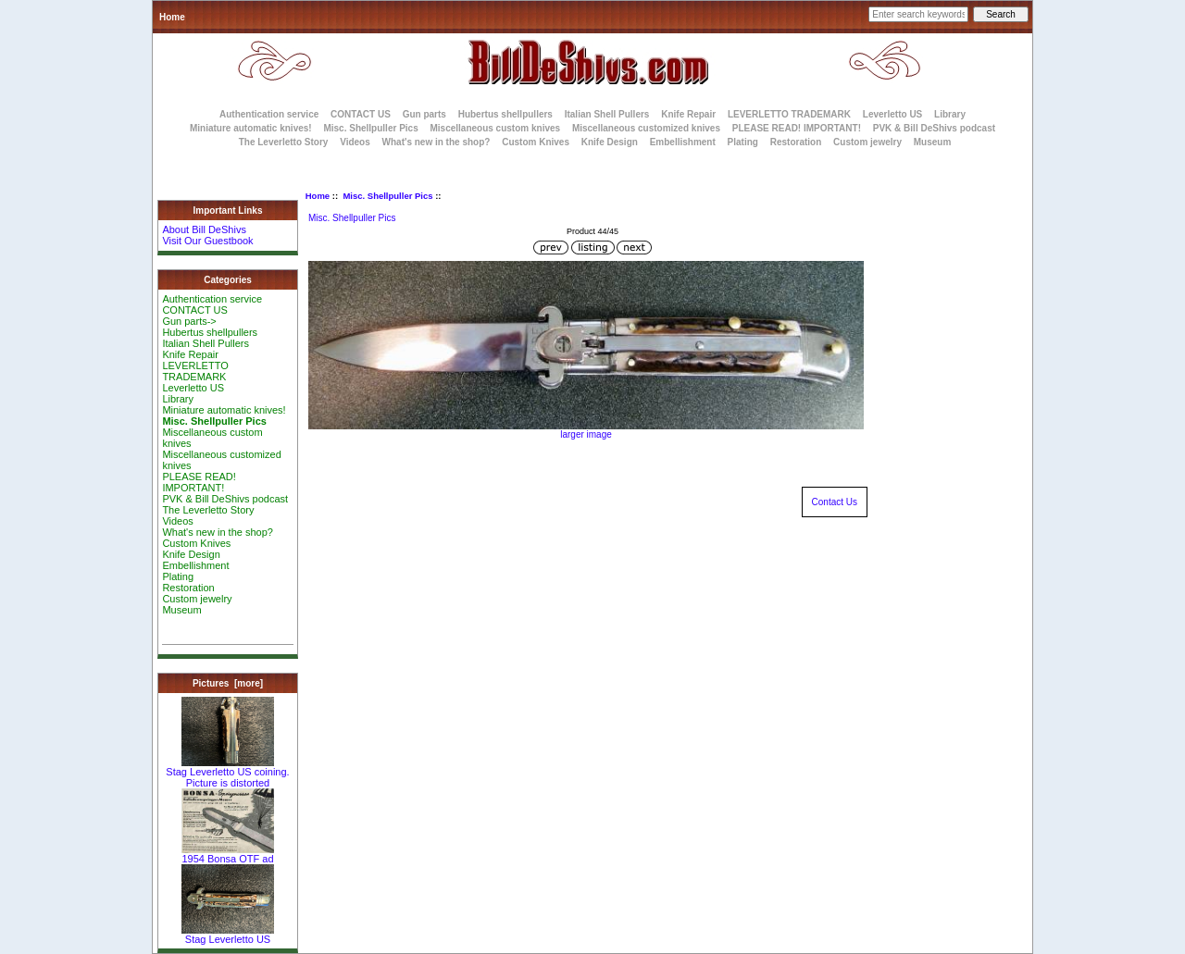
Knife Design (609, 142)
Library (950, 114)
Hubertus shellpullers (505, 114)
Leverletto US (892, 114)
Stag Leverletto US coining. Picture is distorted (227, 772)
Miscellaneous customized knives (646, 128)
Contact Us (834, 502)
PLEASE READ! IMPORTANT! (796, 128)
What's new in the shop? (436, 142)
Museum (181, 609)
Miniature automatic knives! (251, 128)
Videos (355, 142)
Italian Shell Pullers (607, 114)
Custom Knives (535, 142)
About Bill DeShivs (204, 229)
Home (172, 17)
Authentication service (268, 114)
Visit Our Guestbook (207, 240)
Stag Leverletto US (227, 934)
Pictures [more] (228, 683)
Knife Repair (688, 114)
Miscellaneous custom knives (495, 128)
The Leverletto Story (284, 142)
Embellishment (683, 142)
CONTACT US (361, 114)
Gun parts (424, 114)
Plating (743, 142)
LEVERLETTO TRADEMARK (789, 114)
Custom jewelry (867, 142)
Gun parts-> (189, 321)
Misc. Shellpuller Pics (387, 196)
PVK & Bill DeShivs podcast (934, 128)
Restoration (796, 142)
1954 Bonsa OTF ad (227, 854)
